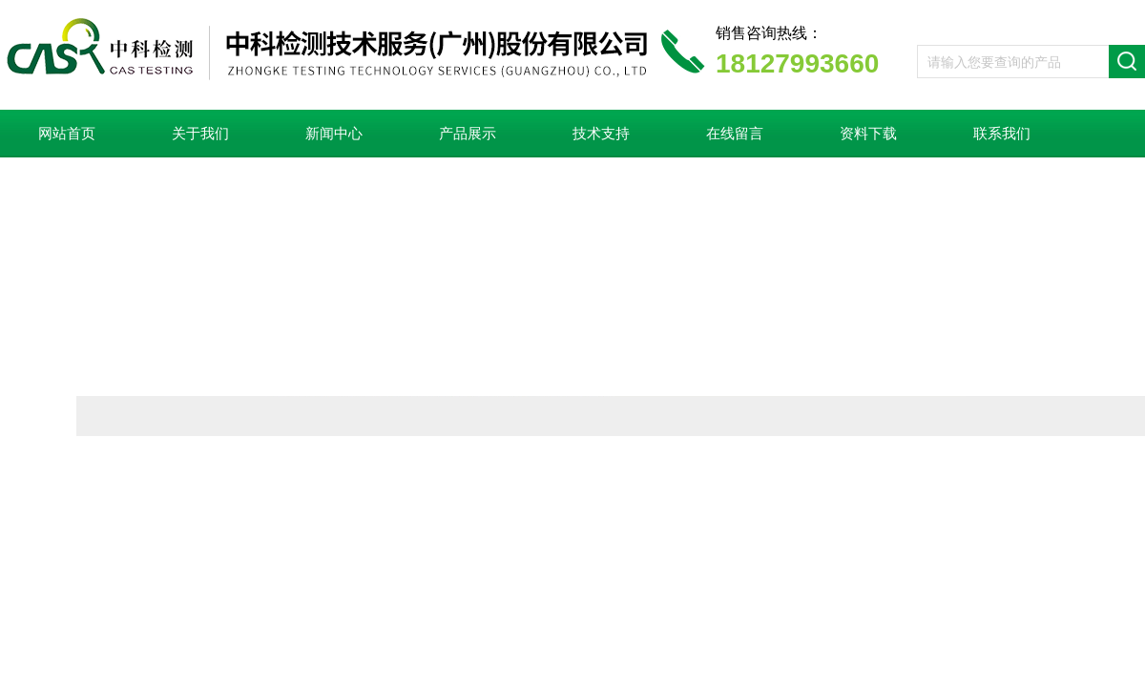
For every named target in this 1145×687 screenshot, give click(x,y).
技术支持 (601, 133)
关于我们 (200, 133)
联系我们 (1001, 133)
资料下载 (868, 133)
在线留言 (734, 133)
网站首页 (66, 133)
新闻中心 (334, 133)
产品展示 (467, 133)
